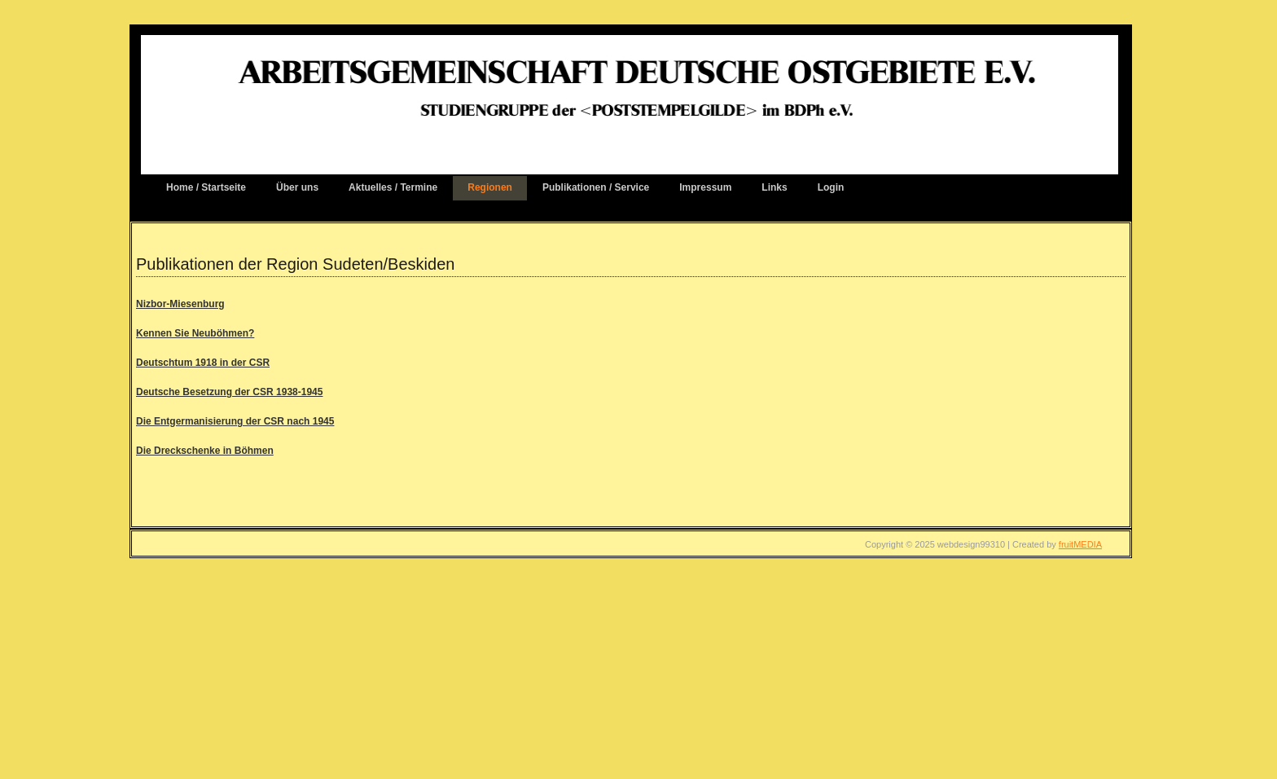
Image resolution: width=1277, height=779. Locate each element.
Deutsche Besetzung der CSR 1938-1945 (229, 392)
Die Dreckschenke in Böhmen (205, 450)
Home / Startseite (206, 187)
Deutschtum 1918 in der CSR (203, 362)
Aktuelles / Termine (393, 187)
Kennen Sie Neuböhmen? (195, 333)
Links (774, 187)
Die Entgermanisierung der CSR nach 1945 (235, 421)
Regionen (489, 187)
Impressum (705, 187)
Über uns (297, 187)
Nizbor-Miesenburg (180, 304)
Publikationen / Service (595, 187)
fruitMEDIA (1080, 544)
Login (831, 187)
